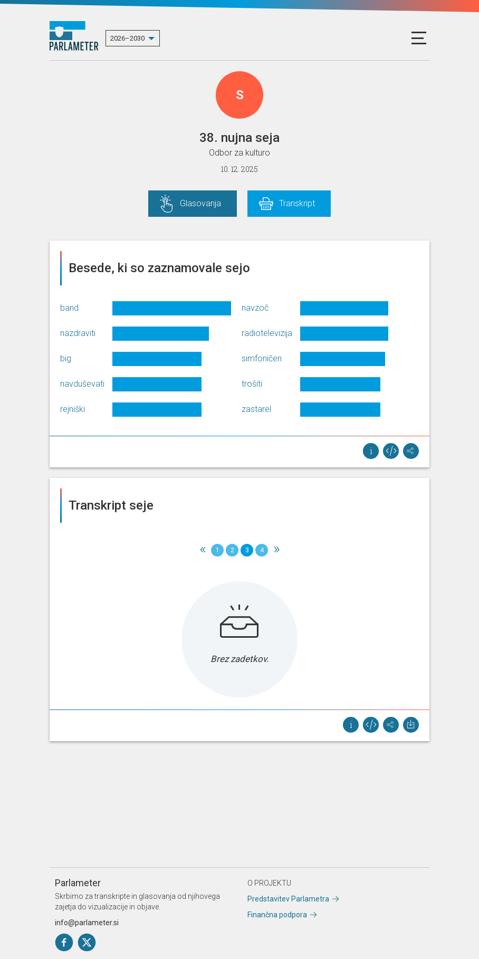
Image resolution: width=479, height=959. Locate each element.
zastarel (256, 409)
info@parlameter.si (87, 922)
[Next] (276, 550)
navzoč (255, 308)
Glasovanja (200, 203)
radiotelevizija (267, 333)
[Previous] (202, 550)
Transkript (297, 203)
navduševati (82, 384)
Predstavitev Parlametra (288, 899)
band (69, 308)
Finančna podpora (277, 914)
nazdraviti (77, 333)
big (65, 358)
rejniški (72, 409)
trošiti (252, 384)
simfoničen (262, 358)
